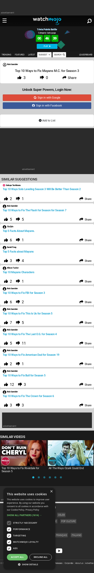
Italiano (76, 535)
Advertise (89, 563)
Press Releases (56, 563)
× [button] (51, 491)
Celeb (61, 514)
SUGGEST (44, 54)
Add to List (47, 120)
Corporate (69, 563)
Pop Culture (68, 521)
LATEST (31, 54)
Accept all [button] (17, 557)
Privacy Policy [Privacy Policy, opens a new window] (32, 509)
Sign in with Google (47, 97)
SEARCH (59, 54)
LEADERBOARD (85, 54)
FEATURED (19, 54)
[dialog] (29, 529)
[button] (29, 515)
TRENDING (6, 54)
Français (61, 535)
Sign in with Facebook (47, 105)
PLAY (47, 46)
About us (79, 563)
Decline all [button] (41, 557)
